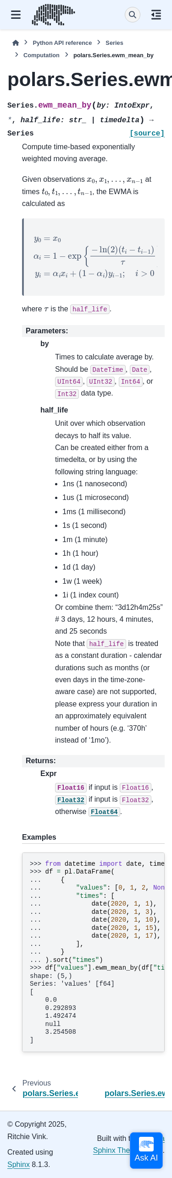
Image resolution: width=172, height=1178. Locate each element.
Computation (41, 55)
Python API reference (62, 42)
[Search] (132, 14)
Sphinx (18, 1164)
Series (114, 42)
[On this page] (156, 14)
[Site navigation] (15, 14)
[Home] (15, 43)
